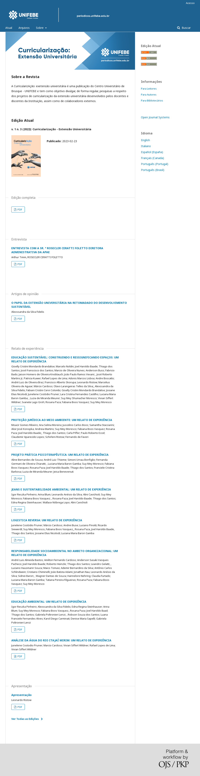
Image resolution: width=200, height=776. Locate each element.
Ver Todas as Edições (25, 719)
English (145, 140)
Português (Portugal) (154, 164)
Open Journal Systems (155, 117)
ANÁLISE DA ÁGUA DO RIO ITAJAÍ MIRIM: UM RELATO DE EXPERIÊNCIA (61, 640)
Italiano (146, 146)
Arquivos (24, 28)
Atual (8, 28)
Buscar (186, 28)
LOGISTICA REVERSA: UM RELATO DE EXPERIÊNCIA (46, 520)
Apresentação (21, 695)
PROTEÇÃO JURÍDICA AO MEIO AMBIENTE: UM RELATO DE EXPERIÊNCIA (61, 420)
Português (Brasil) (152, 170)
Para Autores (148, 94)
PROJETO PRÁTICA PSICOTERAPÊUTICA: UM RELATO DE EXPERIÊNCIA (60, 455)
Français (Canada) (152, 158)
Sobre (40, 28)
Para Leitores (149, 88)
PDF (19, 209)
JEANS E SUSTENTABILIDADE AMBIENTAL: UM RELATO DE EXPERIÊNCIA (61, 489)
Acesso (190, 3)
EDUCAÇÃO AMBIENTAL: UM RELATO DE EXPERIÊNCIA (48, 601)
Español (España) (152, 152)
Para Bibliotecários (152, 100)
